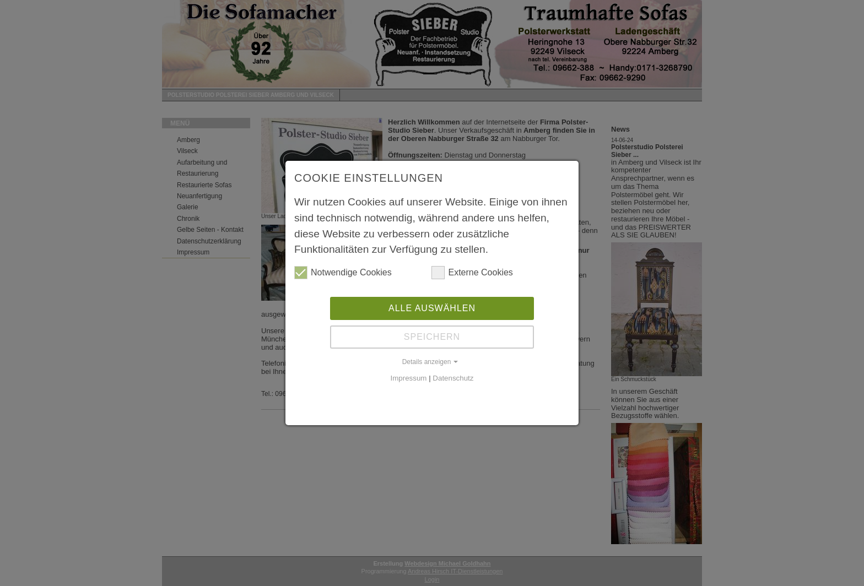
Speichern (432, 336)
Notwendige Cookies (343, 272)
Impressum (409, 378)
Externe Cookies (471, 272)
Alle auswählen (432, 308)
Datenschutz (453, 378)
